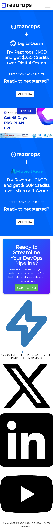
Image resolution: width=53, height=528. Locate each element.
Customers (41, 355)
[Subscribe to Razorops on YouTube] (26, 520)
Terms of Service (33, 358)
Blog (50, 355)
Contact (11, 355)
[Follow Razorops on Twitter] (26, 412)
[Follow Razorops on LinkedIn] (26, 466)
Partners (31, 355)
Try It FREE (26, 111)
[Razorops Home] (26, 325)
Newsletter (21, 355)
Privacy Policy (18, 358)
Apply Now (25, 93)
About (4, 355)
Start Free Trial (26, 287)
